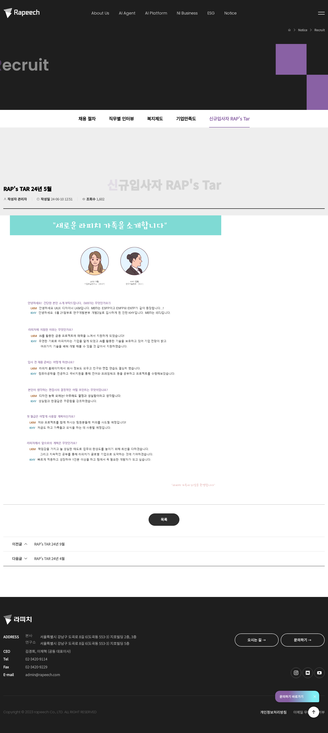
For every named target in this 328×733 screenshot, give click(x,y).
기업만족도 (186, 118)
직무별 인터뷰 (121, 118)
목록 (164, 519)
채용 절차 (87, 118)
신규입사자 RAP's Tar (229, 118)
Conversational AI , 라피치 (21, 13)
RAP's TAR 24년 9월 (38, 544)
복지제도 (155, 118)
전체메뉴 (321, 13)
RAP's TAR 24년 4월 (38, 559)
